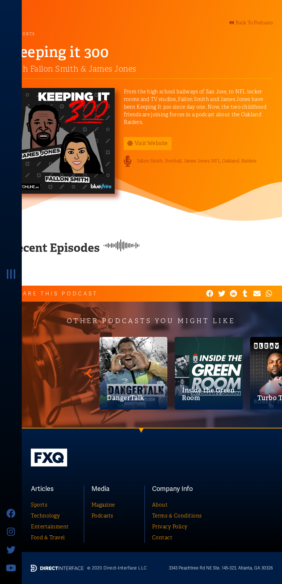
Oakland (230, 161)
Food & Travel (48, 537)
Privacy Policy (170, 526)
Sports (39, 505)
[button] (251, 22)
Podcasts (102, 515)
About (160, 505)
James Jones (196, 161)
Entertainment (50, 526)
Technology (45, 515)
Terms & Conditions (177, 515)
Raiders (248, 161)
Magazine (103, 505)
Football (173, 161)
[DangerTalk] (243, 373)
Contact (162, 537)
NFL (215, 161)
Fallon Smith (150, 161)
